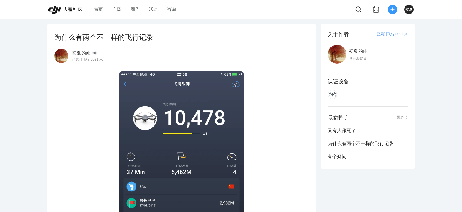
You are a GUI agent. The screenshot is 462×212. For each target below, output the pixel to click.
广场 (116, 9)
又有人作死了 (342, 130)
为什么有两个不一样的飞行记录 (361, 143)
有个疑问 (337, 156)
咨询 (171, 9)
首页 (98, 9)
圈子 (135, 9)
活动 (153, 9)
